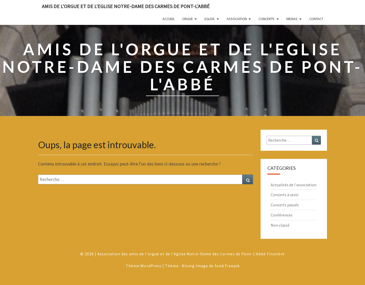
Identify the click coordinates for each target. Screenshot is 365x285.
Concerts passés (285, 204)
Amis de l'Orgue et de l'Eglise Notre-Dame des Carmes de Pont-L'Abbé (126, 6)
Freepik (232, 265)
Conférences (282, 214)
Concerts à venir (285, 194)
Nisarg (188, 265)
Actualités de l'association (293, 184)
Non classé (280, 225)
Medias (292, 18)
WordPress (150, 265)
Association (237, 18)
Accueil (168, 18)
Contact (316, 18)
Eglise (210, 18)
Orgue (187, 18)
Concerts (267, 18)
